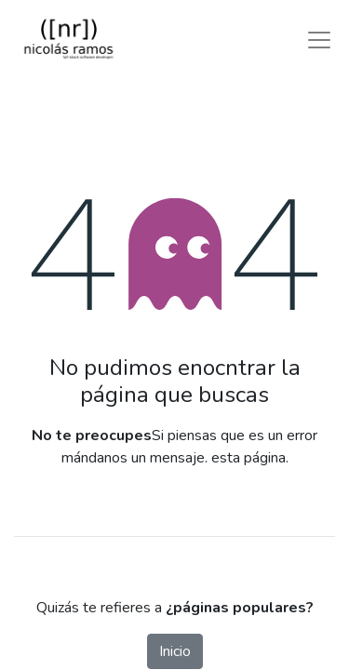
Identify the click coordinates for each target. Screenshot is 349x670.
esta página (248, 458)
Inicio (175, 651)
